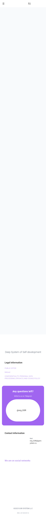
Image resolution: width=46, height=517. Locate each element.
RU (29, 3)
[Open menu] (3, 3)
